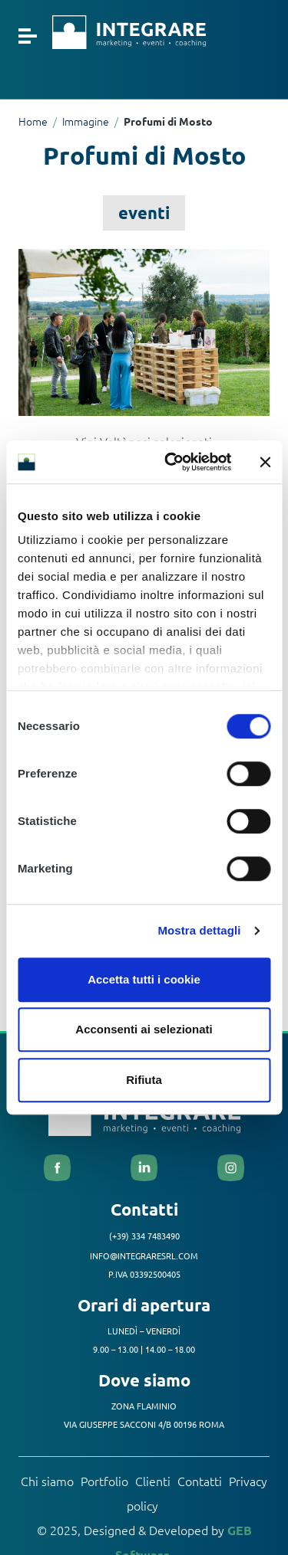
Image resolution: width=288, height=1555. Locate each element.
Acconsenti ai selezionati (143, 1029)
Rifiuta (144, 1079)
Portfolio (104, 1480)
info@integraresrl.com (144, 1255)
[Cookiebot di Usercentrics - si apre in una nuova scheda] (171, 462)
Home (33, 121)
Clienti (152, 1480)
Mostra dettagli (198, 930)
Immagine (85, 121)
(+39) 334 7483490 (144, 1235)
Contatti (199, 1480)
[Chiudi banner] (265, 462)
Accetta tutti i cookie (144, 979)
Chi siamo (47, 1480)
